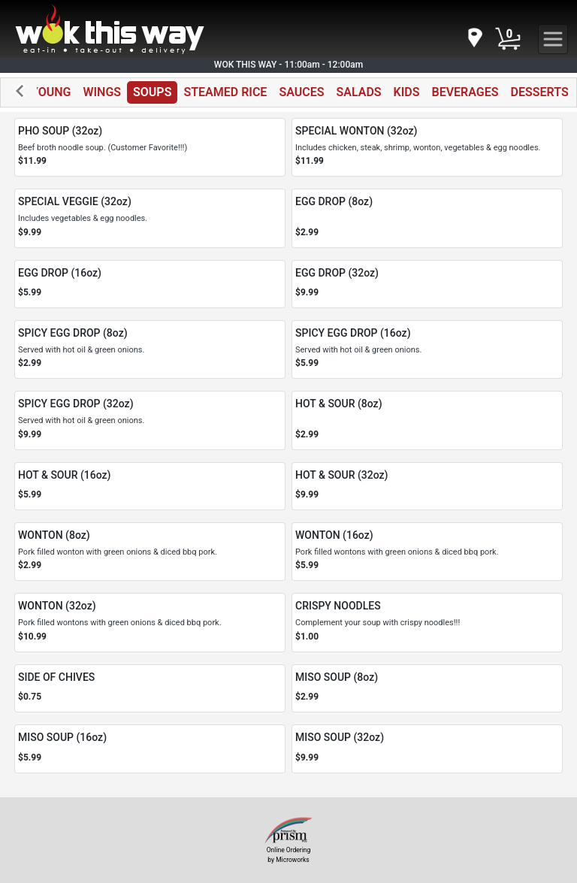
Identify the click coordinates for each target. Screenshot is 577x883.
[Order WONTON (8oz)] (150, 551)
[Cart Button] (508, 39)
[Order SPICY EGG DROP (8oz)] (150, 349)
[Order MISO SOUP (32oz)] (427, 749)
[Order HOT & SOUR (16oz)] (150, 486)
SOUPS (152, 92)
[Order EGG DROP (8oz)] (427, 217)
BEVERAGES (465, 92)
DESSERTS (540, 92)
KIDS (407, 92)
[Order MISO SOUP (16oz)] (150, 749)
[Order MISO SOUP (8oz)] (427, 688)
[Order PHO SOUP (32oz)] (150, 147)
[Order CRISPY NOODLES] (427, 622)
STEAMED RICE (225, 92)
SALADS (358, 92)
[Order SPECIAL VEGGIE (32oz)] (150, 217)
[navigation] (474, 38)
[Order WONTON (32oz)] (150, 622)
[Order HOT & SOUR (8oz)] (427, 420)
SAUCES (301, 92)
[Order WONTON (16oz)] (427, 551)
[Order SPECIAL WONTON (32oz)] (427, 147)
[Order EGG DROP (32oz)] (427, 284)
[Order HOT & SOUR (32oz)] (427, 486)
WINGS (102, 92)
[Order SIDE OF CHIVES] (150, 688)
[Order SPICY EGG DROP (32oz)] (150, 420)
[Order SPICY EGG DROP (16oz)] (427, 349)
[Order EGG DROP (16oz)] (150, 284)
